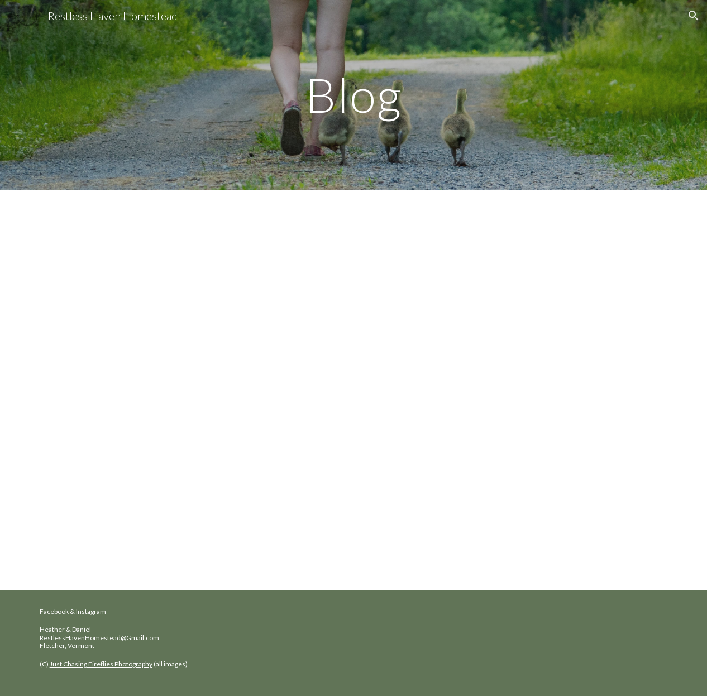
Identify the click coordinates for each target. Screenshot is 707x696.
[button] (693, 15)
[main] (353, 94)
